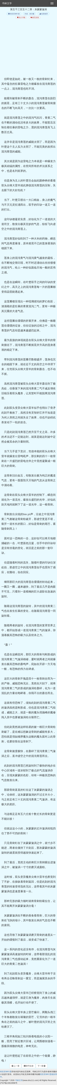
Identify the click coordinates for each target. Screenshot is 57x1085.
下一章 (42, 1066)
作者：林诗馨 (29, 14)
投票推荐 (43, 14)
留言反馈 (34, 17)
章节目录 (28, 1066)
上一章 (15, 1066)
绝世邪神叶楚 (14, 14)
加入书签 (21, 17)
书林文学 (7, 3)
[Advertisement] (28, 48)
